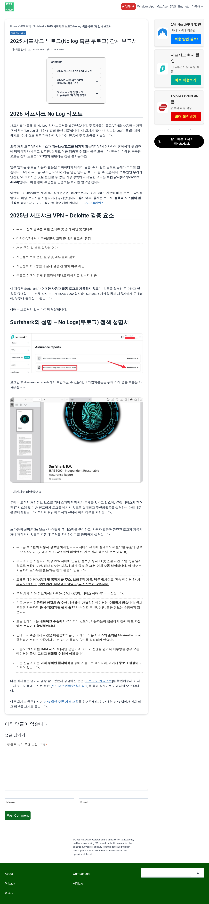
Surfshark (38, 26)
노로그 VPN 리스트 (98, 681)
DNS (173, 6)
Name (10, 802)
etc (187, 6)
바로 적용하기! (186, 80)
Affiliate (78, 883)
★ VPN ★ (128, 6)
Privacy (10, 883)
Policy (9, 893)
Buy (180, 6)
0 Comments (58, 49)
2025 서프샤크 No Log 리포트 (74, 70)
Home (13, 26)
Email (84, 802)
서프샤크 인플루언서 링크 (70, 686)
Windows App (145, 6)
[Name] (39, 802)
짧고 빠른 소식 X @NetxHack (175, 141)
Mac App (162, 6)
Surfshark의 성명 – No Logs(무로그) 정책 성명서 (72, 94)
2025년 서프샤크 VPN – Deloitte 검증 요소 (71, 81)
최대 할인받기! (186, 116)
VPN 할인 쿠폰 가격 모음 (61, 701)
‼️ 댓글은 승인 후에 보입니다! (26, 744)
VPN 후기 (25, 26)
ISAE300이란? (93, 203)
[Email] (113, 802)
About (9, 873)
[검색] (198, 873)
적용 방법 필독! (186, 39)
